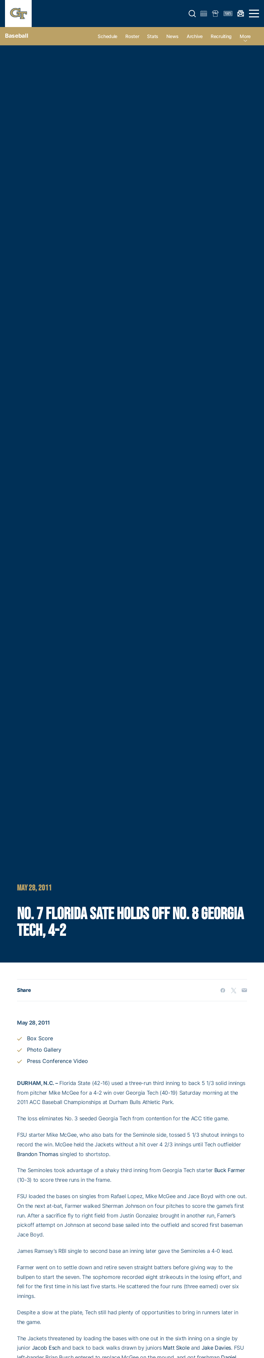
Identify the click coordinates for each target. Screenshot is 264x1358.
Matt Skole (176, 1347)
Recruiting (221, 36)
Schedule (107, 36)
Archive (195, 36)
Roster (132, 36)
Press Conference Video (57, 1061)
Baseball (16, 35)
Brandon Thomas (37, 1154)
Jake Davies (216, 1347)
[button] (192, 13)
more (245, 36)
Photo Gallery (44, 1049)
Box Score (40, 1038)
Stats (152, 36)
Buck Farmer (229, 1170)
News (172, 36)
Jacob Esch (46, 1347)
